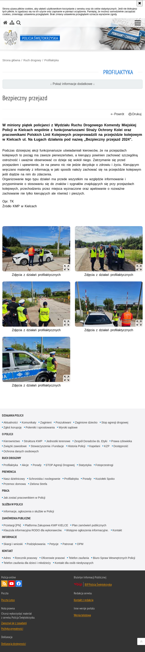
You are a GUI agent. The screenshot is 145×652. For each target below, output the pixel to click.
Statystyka (85, 465)
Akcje (25, 465)
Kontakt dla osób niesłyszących (74, 562)
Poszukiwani (63, 422)
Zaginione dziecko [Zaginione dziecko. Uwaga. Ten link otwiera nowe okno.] (86, 422)
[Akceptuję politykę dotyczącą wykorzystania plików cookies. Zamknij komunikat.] (140, 3)
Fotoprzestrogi (104, 465)
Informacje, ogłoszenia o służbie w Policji (29, 511)
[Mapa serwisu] (12, 22)
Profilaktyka (51, 60)
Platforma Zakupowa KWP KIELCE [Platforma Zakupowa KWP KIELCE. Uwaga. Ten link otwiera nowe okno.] (46, 525)
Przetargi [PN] (12, 525)
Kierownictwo (12, 441)
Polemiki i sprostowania (40, 427)
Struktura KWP (33, 441)
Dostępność (121, 446)
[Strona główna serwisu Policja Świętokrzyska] (5, 22)
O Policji (7, 434)
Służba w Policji (12, 504)
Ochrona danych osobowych (21, 451)
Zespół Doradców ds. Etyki (90, 441)
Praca (5, 491)
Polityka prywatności (12, 629)
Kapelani (94, 446)
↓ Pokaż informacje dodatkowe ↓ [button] (72, 84)
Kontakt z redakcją (83, 600)
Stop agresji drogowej (114, 422)
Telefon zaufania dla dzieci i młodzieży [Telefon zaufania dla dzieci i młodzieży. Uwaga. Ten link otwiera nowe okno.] (27, 562)
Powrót (117, 114)
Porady (37, 465)
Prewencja (9, 472)
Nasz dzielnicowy (14, 478)
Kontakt (117, 530)
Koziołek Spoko (105, 478)
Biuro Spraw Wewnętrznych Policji (114, 558)
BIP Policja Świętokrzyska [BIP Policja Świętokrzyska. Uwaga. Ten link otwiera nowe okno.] (98, 584)
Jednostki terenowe (58, 441)
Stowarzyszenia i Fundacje (47, 446)
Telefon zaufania (79, 558)
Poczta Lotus (8, 600)
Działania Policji (12, 415)
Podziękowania (36, 544)
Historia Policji (76, 446)
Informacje (9, 537)
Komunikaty (29, 422)
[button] (138, 23)
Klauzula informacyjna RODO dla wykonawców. (33, 530)
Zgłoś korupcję (13, 427)
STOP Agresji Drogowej (60, 465)
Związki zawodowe (15, 446)
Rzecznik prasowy (26, 558)
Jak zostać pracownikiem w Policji (24, 497)
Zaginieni (46, 422)
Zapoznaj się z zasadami (14, 623)
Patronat (67, 544)
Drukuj (134, 114)
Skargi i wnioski (13, 544)
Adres (7, 558)
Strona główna (11, 60)
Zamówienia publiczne (16, 518)
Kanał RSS (4, 583)
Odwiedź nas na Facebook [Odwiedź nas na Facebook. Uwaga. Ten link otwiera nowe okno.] (19, 583)
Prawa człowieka (121, 441)
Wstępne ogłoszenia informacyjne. (87, 530)
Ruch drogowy (32, 60)
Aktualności (11, 422)
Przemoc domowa (15, 484)
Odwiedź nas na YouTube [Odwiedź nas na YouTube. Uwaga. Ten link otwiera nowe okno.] (11, 583)
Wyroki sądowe (68, 427)
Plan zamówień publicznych (89, 525)
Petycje (53, 544)
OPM (80, 544)
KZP (106, 446)
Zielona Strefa (38, 484)
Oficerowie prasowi (53, 558)
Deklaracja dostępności (13, 644)
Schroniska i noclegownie (44, 478)
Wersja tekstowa (82, 615)
